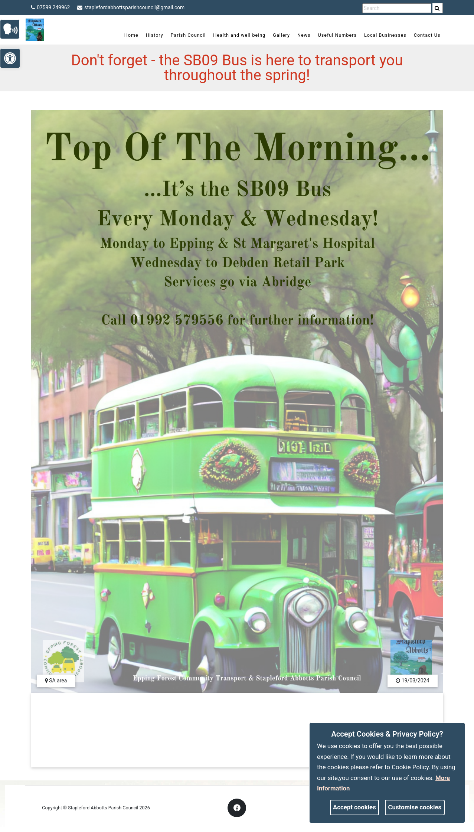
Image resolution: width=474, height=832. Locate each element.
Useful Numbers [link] (333, 35)
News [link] (300, 35)
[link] (437, 8)
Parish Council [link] (184, 35)
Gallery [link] (278, 35)
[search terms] (396, 8)
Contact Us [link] (423, 35)
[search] (438, 8)
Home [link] (128, 35)
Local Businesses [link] (381, 35)
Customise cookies (415, 807)
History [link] (151, 35)
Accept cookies (354, 807)
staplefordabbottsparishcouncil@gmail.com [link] (132, 7)
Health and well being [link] (236, 35)
